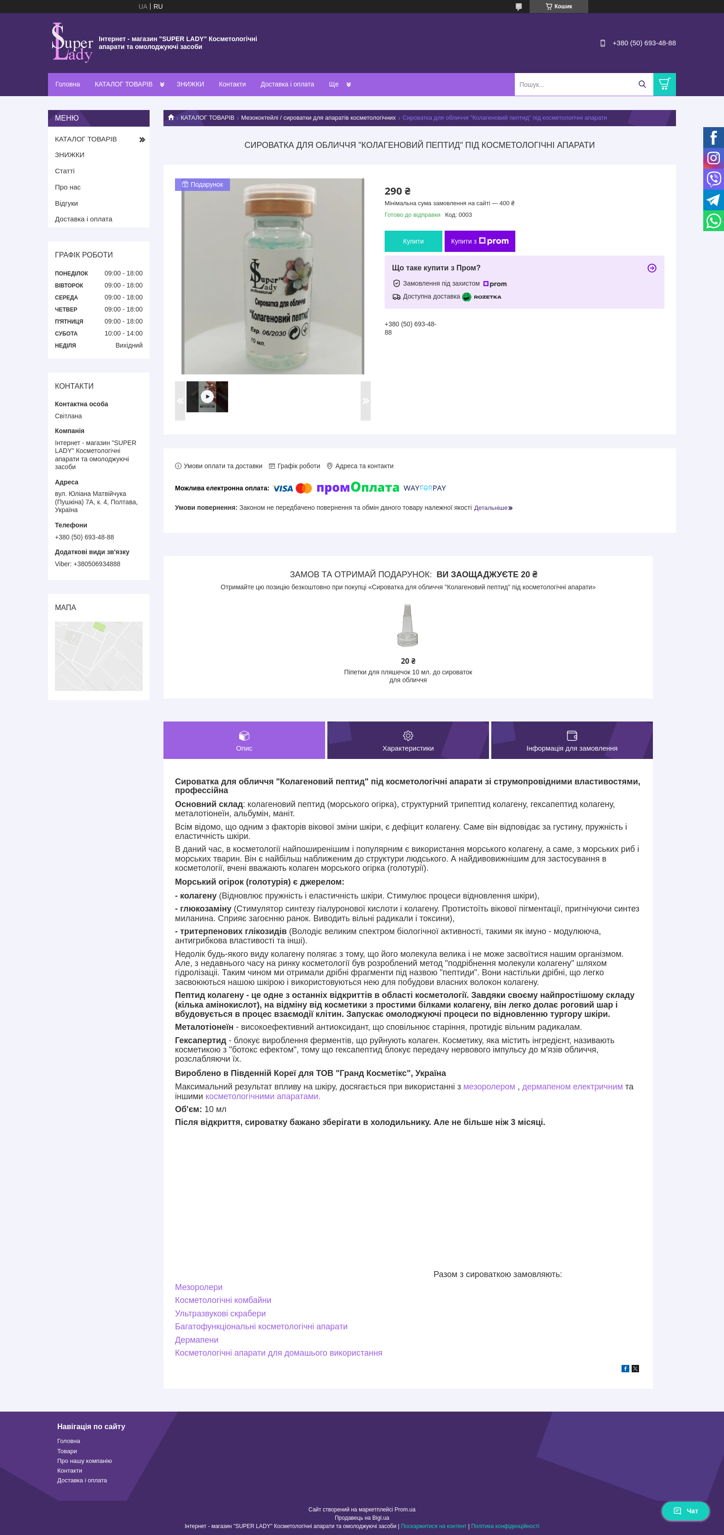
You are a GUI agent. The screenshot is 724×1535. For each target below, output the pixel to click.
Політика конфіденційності (505, 1526)
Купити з (480, 241)
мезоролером (489, 1086)
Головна (67, 84)
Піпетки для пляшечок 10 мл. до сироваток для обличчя (408, 676)
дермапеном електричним (572, 1086)
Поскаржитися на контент (433, 1526)
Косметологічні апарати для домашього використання (278, 1353)
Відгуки (66, 203)
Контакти (232, 84)
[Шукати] (642, 84)
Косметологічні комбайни (223, 1300)
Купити (413, 241)
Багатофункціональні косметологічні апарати (261, 1326)
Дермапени (196, 1340)
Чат (685, 1511)
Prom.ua (405, 1509)
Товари (67, 1451)
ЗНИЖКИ (190, 84)
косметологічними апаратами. (263, 1096)
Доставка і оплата (287, 84)
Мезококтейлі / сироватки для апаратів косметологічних (318, 117)
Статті (65, 171)
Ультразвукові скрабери (220, 1313)
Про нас (68, 187)
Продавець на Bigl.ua (362, 1518)
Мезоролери (199, 1287)
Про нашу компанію (84, 1460)
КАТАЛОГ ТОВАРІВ (123, 84)
